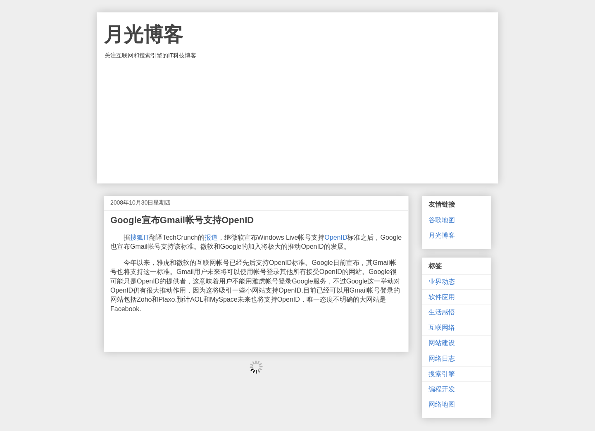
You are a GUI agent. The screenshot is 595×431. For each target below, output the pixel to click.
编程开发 (441, 389)
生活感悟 (441, 312)
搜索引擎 (441, 373)
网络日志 (441, 358)
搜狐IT (139, 237)
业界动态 (441, 281)
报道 (211, 237)
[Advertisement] (297, 121)
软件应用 (441, 296)
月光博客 (143, 34)
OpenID (335, 237)
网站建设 (441, 342)
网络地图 (441, 404)
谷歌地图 (441, 220)
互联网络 (441, 327)
